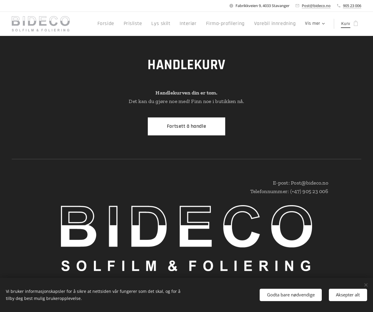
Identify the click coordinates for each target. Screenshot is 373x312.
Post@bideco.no (316, 5)
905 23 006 (352, 5)
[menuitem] (122, 23)
